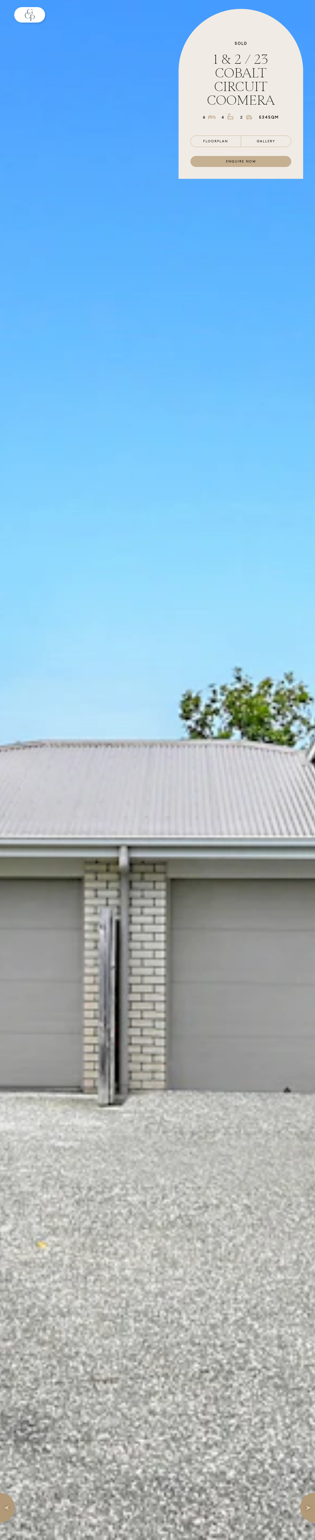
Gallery (266, 141)
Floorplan (215, 141)
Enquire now (241, 161)
